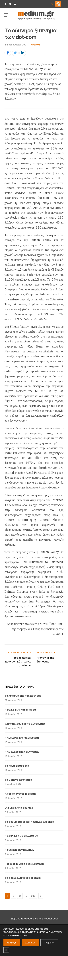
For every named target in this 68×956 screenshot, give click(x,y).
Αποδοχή (12, 942)
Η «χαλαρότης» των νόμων (22, 751)
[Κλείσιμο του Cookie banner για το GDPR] (6, 950)
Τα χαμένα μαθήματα (18, 779)
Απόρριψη (30, 942)
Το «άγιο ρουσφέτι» (17, 765)
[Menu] (6, 15)
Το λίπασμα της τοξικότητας (23, 695)
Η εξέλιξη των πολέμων (19, 849)
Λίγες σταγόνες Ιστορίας (20, 793)
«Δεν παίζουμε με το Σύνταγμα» (25, 723)
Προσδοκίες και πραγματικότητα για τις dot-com (18, 661)
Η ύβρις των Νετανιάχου (20, 709)
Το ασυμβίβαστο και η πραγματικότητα (29, 821)
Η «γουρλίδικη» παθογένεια (22, 737)
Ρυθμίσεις (49, 942)
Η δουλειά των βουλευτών (21, 835)
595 (33, 895)
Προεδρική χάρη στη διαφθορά (24, 863)
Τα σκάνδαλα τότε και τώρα (22, 877)
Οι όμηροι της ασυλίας (19, 807)
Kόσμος (35, 44)
